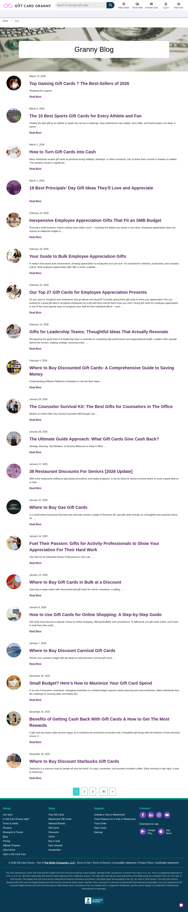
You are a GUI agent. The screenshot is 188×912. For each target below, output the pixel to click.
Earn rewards (55, 845)
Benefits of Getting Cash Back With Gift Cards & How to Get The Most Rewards (99, 722)
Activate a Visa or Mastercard (109, 814)
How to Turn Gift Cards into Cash (62, 152)
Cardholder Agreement (167, 863)
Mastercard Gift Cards (59, 819)
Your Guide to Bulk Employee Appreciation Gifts (77, 256)
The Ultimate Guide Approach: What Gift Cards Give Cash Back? (94, 439)
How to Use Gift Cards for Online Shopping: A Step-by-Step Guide (95, 614)
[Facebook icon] (143, 815)
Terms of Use (83, 863)
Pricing (6, 841)
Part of (56, 863)
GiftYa (51, 836)
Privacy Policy (145, 863)
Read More (35, 96)
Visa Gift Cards (56, 814)
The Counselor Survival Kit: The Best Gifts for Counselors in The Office (101, 406)
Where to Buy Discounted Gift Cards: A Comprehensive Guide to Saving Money (101, 370)
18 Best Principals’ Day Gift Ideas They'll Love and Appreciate (91, 188)
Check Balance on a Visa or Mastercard (114, 819)
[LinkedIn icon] (151, 815)
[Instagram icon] (159, 815)
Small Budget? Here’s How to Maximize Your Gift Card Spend (90, 683)
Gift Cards (53, 828)
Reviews (7, 828)
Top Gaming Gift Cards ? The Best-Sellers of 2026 (79, 83)
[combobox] (85, 5)
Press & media (10, 823)
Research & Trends (13, 832)
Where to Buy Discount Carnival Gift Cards (72, 650)
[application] (181, 905)
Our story (8, 814)
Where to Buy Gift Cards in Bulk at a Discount (75, 582)
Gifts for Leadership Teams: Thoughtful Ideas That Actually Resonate (98, 331)
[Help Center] (124, 5)
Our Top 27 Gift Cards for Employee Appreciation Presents (88, 292)
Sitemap (98, 832)
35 (103, 791)
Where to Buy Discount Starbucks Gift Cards (74, 761)
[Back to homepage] (28, 5)
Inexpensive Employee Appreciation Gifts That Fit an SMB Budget (95, 220)
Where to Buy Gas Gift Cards (58, 507)
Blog (5, 836)
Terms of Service (101, 863)
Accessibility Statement (124, 863)
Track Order (100, 823)
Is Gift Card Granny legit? (16, 819)
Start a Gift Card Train (14, 854)
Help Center (100, 828)
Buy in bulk (54, 841)
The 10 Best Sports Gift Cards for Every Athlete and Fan (85, 116)
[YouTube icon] (167, 815)
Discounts (53, 832)
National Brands (56, 823)
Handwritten (54, 850)
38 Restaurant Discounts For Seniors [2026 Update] (81, 471)
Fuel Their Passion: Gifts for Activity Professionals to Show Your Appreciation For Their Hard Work (94, 546)
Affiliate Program (11, 845)
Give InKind (9, 850)
